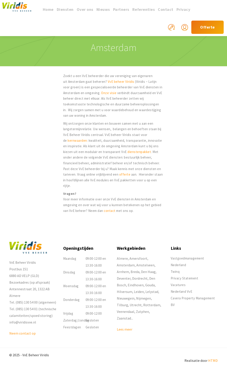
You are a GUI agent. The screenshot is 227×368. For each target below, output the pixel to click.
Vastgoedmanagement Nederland (187, 261)
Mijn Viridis (188, 30)
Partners (121, 9)
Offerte (207, 27)
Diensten (65, 9)
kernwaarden (77, 140)
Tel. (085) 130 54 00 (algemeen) (32, 302)
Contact (165, 9)
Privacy (183, 9)
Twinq (175, 271)
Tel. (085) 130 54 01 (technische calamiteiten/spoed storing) (32, 312)
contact (110, 211)
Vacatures (178, 285)
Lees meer (124, 329)
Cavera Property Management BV (193, 301)
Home (48, 9)
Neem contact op (22, 333)
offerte (125, 174)
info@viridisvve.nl (22, 322)
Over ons (85, 9)
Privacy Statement (184, 278)
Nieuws (103, 9)
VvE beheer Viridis (121, 81)
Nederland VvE (181, 291)
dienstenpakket (139, 152)
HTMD (213, 360)
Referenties (143, 9)
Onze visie (108, 93)
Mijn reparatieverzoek (174, 30)
